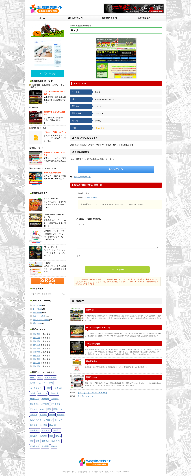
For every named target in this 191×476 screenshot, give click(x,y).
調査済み (45, 441)
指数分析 (60, 414)
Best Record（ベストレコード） (44, 168)
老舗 (51, 435)
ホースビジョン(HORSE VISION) (92, 392)
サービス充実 (50, 377)
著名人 (58, 435)
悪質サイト (58, 409)
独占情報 (43, 425)
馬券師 (54, 446)
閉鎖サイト (56, 441)
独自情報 (53, 425)
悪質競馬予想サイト (110, 18)
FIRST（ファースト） (39, 128)
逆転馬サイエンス (86, 396)
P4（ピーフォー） (51, 247)
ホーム (42, 18)
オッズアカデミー (51, 198)
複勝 (32, 441)
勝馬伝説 (34, 107)
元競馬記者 (53, 393)
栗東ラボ (90, 310)
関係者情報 (34, 446)
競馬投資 (33, 435)
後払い (42, 409)
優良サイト (42, 393)
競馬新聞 (43, 435)
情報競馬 (33, 414)
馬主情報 (45, 446)
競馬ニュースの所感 (41, 320)
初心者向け (34, 404)
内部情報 (54, 398)
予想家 (33, 393)
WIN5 (40, 377)
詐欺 (38, 441)
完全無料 (33, 409)
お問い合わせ (48, 73)
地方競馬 (45, 404)
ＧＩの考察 (37, 305)
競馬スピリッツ (37, 148)
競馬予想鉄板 (91, 377)
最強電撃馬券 (91, 361)
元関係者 (45, 398)
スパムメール (35, 382)
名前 (79, 255)
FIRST (32, 377)
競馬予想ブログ (144, 18)
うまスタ (47, 263)
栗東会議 (36, 334)
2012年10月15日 (91, 197)
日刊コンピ (48, 420)
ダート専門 (48, 382)
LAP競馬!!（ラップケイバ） (54, 231)
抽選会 (52, 414)
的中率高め (34, 430)
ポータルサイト (36, 388)
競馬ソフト (46, 430)
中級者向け (57, 388)
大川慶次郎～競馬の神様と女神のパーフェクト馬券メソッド (47, 86)
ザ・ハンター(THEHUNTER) (98, 327)
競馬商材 (56, 430)
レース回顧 (37, 309)
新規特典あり (35, 420)
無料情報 (33, 425)
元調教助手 (34, 398)
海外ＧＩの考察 (39, 316)
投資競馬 (43, 414)
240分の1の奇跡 (93, 343)
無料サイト (59, 420)
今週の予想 (37, 312)
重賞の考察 (37, 323)
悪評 (49, 409)
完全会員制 (55, 404)
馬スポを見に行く (116, 169)
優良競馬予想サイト (76, 18)
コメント (80, 224)
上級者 (48, 388)
